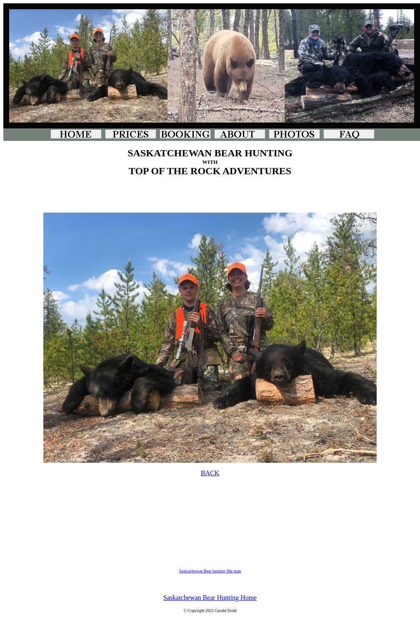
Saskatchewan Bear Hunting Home (210, 597)
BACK (210, 472)
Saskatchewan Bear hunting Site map (210, 571)
